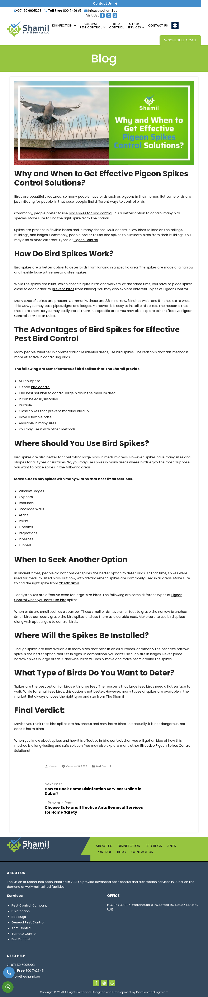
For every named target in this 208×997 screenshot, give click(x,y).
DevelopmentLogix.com (152, 992)
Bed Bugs (154, 845)
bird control (40, 387)
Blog (121, 851)
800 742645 (62, 10)
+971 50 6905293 (27, 10)
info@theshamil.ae (101, 10)
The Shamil (69, 583)
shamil (53, 766)
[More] (175, 25)
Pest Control (91, 26)
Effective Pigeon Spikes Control (165, 745)
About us (104, 845)
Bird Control (103, 766)
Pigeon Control (86, 240)
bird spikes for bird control (90, 213)
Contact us (158, 25)
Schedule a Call (180, 40)
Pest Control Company (29, 905)
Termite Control (23, 933)
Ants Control (21, 928)
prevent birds (63, 289)
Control (116, 26)
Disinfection (62, 25)
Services (134, 26)
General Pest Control (27, 922)
